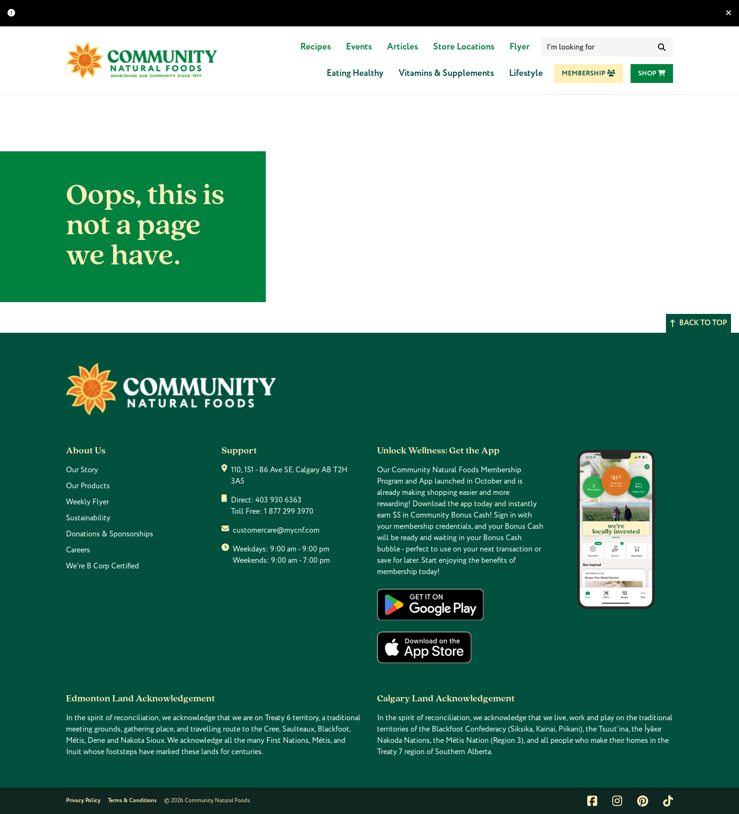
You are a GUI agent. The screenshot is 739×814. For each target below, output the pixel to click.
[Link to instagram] (617, 800)
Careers (78, 550)
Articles (402, 47)
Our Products (88, 486)
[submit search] (661, 47)
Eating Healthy (355, 73)
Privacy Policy (83, 801)
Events (359, 47)
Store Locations (463, 47)
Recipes (315, 47)
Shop (651, 73)
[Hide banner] (728, 13)
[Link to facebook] (592, 800)
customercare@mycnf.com (276, 530)
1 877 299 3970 (288, 511)
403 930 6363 (278, 500)
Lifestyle (526, 73)
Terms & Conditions (132, 801)
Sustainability (88, 518)
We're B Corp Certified (102, 566)
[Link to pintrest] (642, 800)
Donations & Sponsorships (109, 534)
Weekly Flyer (87, 502)
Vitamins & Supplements (446, 73)
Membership (589, 73)
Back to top (698, 323)
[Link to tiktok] (668, 800)
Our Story (82, 470)
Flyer (519, 47)
